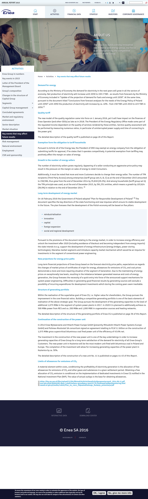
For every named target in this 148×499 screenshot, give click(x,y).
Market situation (10, 129)
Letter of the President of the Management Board (15, 85)
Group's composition (11, 90)
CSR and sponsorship (12, 155)
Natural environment (12, 146)
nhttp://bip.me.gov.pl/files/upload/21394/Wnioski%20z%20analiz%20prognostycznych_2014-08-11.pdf (82, 381)
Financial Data (74, 14)
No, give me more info (119, 493)
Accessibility (67, 438)
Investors (113, 14)
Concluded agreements (13, 112)
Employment (8, 150)
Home (40, 76)
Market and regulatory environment (12, 118)
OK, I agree (99, 493)
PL (120, 2)
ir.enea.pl (98, 2)
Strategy (94, 14)
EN (123, 2)
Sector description (11, 124)
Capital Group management (15, 107)
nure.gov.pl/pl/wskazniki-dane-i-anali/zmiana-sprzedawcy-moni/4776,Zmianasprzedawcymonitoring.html (82, 383)
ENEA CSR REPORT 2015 (71, 2)
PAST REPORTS (86, 2)
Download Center (88, 415)
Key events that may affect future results (74, 76)
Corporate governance (133, 14)
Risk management (10, 141)
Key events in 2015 (11, 78)
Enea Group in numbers (13, 74)
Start (35, 14)
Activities (54, 14)
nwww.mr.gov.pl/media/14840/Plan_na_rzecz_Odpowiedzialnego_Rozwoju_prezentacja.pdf (77, 385)
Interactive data (59, 415)
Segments (7, 103)
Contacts (82, 438)
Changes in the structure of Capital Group (15, 97)
